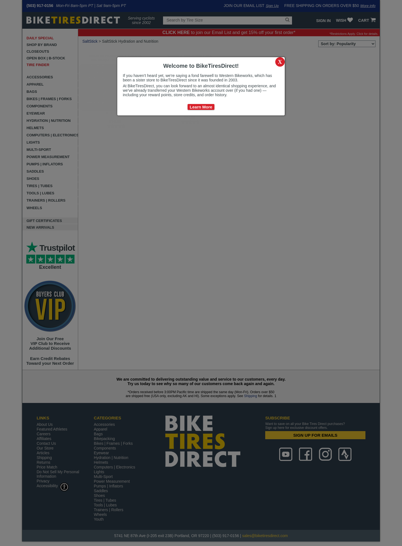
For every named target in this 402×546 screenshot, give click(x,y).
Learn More (201, 107)
